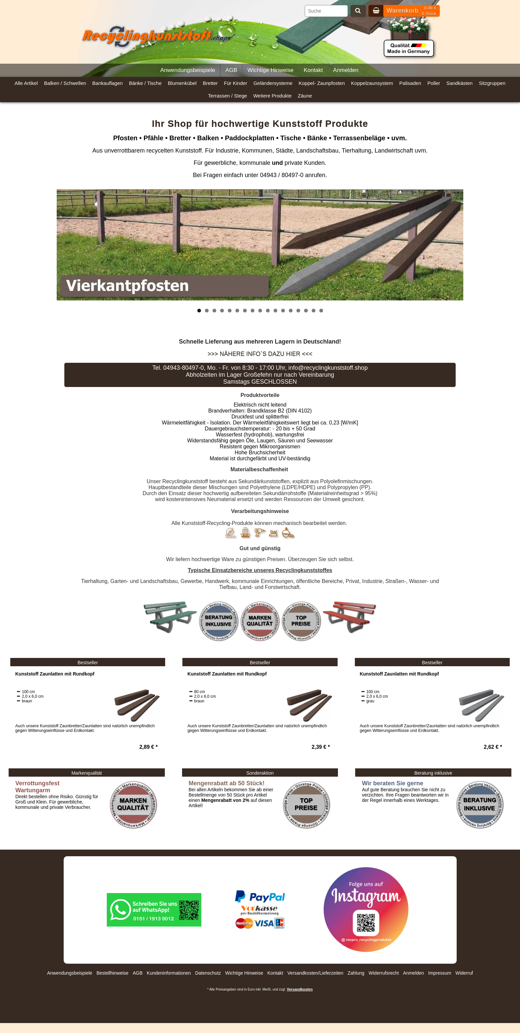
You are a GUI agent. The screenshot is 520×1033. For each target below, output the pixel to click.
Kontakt (313, 70)
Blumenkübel (182, 83)
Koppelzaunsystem (372, 83)
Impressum (439, 973)
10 (268, 310)
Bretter (210, 83)
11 (275, 310)
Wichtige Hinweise (270, 70)
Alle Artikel (26, 83)
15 (306, 310)
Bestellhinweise (113, 973)
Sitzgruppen (492, 83)
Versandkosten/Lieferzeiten (315, 973)
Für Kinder (235, 83)
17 (321, 310)
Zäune (305, 95)
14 (298, 310)
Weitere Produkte (272, 95)
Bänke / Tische (145, 83)
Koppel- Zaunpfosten (322, 83)
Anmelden (345, 70)
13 (290, 310)
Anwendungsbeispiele (187, 70)
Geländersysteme (272, 83)
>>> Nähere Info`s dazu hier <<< (260, 354)
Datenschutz (208, 973)
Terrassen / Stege (227, 95)
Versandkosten (300, 989)
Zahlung (356, 973)
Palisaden (410, 83)
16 (313, 310)
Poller (433, 83)
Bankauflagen (107, 83)
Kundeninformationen (169, 973)
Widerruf (464, 973)
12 (283, 310)
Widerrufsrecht (384, 973)
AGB (231, 70)
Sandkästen (459, 83)
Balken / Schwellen (65, 83)
